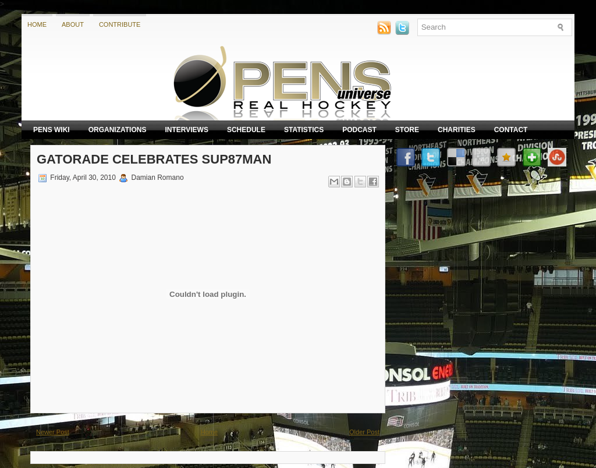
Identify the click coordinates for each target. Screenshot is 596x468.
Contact (511, 130)
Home (37, 24)
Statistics (304, 130)
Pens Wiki (51, 130)
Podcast (359, 130)
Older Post (364, 431)
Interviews (186, 130)
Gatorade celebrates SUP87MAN (154, 159)
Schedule (246, 130)
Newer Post (52, 431)
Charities (457, 130)
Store (407, 130)
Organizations (117, 130)
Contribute (120, 24)
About (73, 24)
